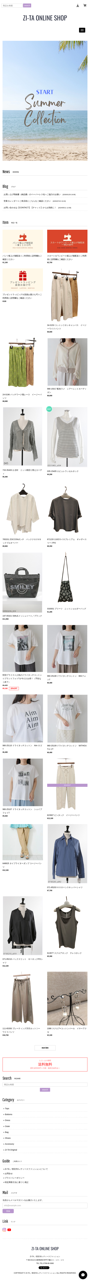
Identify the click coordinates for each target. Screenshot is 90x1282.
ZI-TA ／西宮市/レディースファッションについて (26, 1169)
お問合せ (9, 1173)
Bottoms (8, 1114)
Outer (7, 1126)
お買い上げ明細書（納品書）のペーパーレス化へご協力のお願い (32, 194)
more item (45, 1048)
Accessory (9, 1144)
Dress (7, 1120)
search (27, 5)
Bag (7, 1132)
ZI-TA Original (11, 1150)
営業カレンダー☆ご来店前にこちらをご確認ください (27, 201)
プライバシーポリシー (14, 1178)
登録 (8, 1211)
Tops (7, 1108)
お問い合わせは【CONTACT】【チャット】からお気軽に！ (30, 207)
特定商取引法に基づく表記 (16, 1182)
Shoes (8, 1138)
